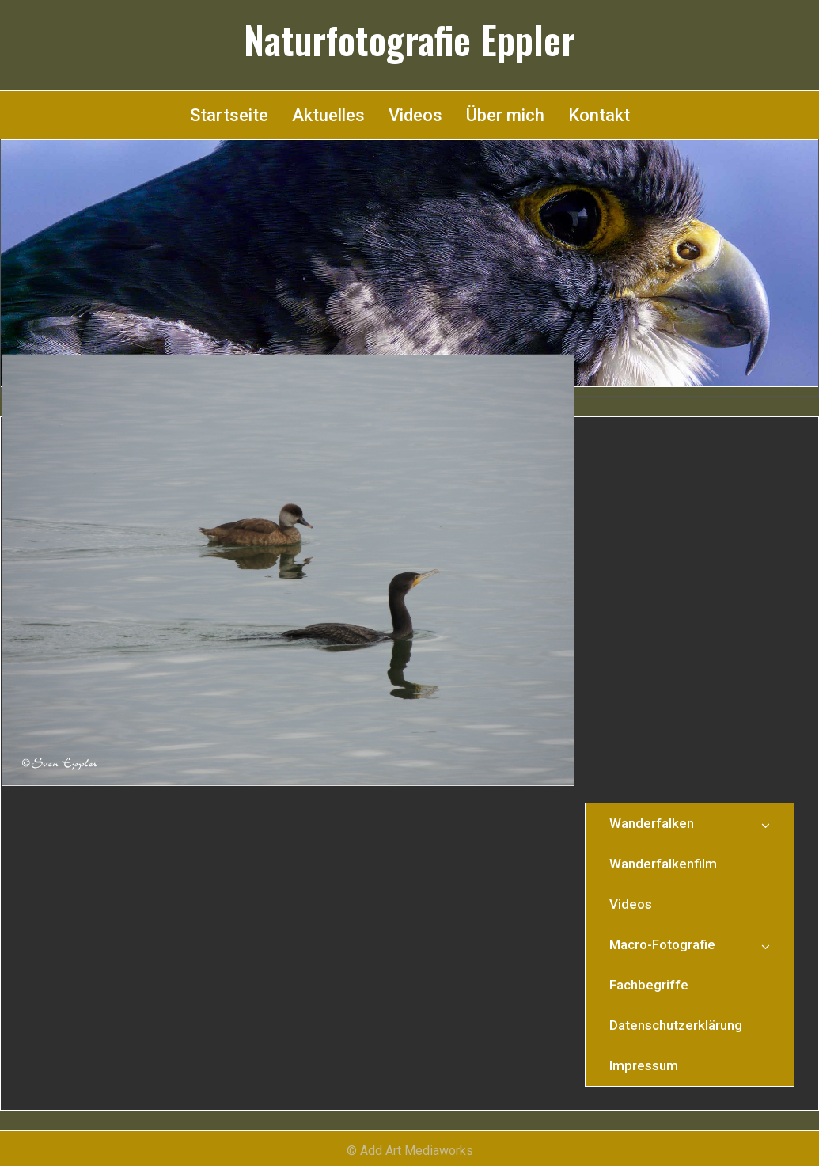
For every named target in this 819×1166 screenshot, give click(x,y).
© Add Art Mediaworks (410, 1150)
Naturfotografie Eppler (409, 39)
